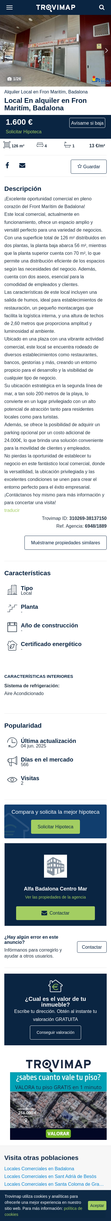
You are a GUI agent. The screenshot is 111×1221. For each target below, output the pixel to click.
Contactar (92, 947)
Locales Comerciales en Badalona (39, 1168)
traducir (12, 510)
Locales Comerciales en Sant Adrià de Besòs (50, 1176)
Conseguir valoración (55, 1032)
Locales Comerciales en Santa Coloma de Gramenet (55, 1184)
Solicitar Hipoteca (56, 826)
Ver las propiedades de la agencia (55, 897)
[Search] (101, 7)
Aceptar (97, 1205)
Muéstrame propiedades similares (65, 542)
